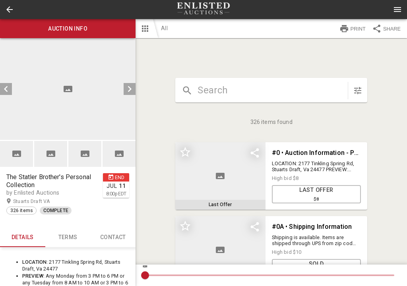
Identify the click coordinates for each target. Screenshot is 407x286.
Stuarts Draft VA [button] (39, 201)
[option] (68, 89)
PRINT (352, 28)
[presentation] (203, 9)
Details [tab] (22, 237)
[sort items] (358, 90)
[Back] (9, 9)
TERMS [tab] (68, 237)
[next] (130, 89)
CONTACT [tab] (113, 237)
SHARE (386, 28)
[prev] (6, 89)
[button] (9, 9)
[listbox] (68, 89)
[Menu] (397, 9)
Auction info (68, 28)
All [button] (164, 28)
